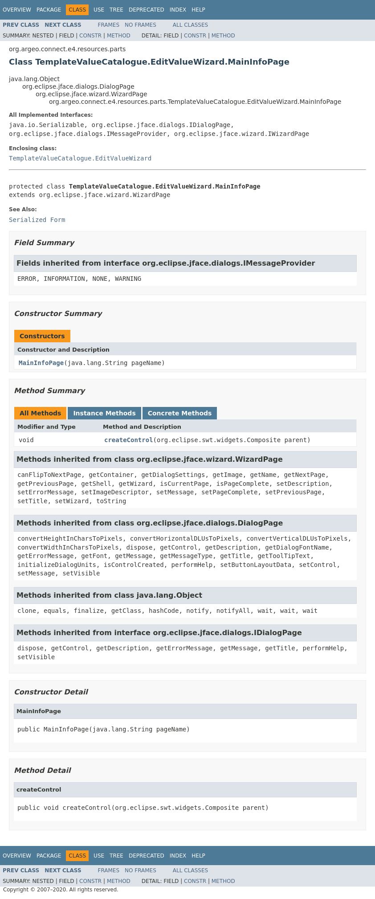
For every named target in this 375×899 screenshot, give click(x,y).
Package (49, 10)
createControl (128, 439)
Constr (90, 36)
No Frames (140, 25)
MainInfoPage (41, 362)
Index (178, 10)
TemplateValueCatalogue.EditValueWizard (80, 158)
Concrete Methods (180, 413)
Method (118, 36)
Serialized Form (37, 219)
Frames (109, 25)
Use (99, 10)
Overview (17, 10)
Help (198, 10)
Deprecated (146, 10)
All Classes (190, 25)
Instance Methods (104, 413)
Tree (116, 10)
